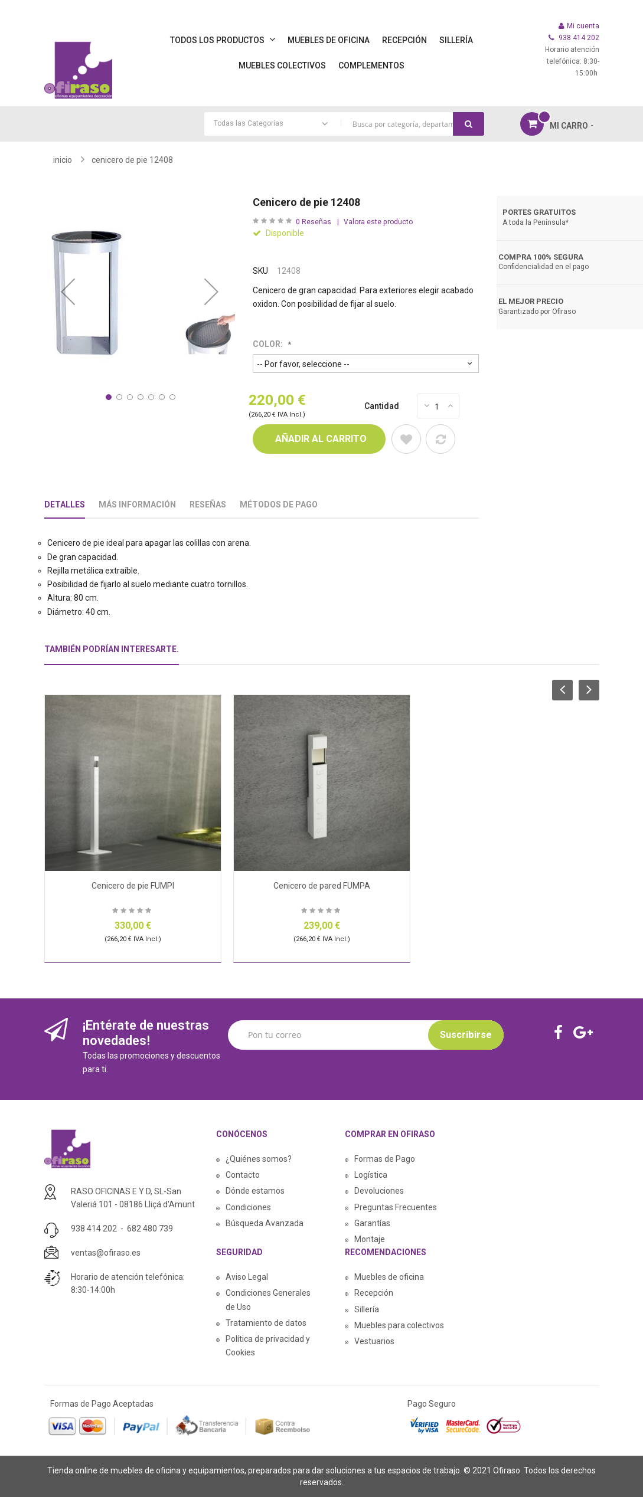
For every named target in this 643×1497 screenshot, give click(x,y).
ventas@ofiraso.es (106, 1252)
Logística (370, 1175)
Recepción (373, 1293)
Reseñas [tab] (208, 504)
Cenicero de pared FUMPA (321, 885)
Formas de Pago (384, 1159)
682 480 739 (150, 1228)
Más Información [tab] (137, 504)
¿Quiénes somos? (259, 1159)
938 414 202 (94, 1228)
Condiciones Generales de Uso (268, 1299)
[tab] (111, 654)
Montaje (369, 1239)
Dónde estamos (255, 1190)
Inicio (62, 160)
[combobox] (344, 124)
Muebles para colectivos (399, 1325)
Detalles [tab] (64, 504)
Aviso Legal (247, 1277)
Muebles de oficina (389, 1277)
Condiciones (248, 1207)
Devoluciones (379, 1190)
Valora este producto (378, 222)
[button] (68, 291)
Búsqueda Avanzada (264, 1223)
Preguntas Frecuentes (395, 1207)
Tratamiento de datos (266, 1323)
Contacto (243, 1175)
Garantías (372, 1223)
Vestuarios (374, 1341)
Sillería (366, 1309)
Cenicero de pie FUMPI (133, 885)
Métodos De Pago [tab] (279, 504)
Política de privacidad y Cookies (268, 1345)
